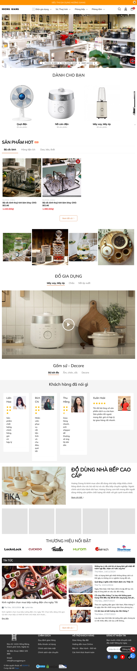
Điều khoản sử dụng (47, 644)
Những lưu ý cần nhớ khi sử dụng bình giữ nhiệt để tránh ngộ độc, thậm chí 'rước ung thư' (115, 567)
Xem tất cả (68, 218)
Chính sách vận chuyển (48, 652)
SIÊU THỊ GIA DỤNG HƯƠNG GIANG (68, 2)
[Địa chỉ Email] (120, 649)
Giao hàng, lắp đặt (80, 640)
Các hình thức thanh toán (83, 652)
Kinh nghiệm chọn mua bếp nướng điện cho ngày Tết (30, 602)
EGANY (25, 665)
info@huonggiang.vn (16, 660)
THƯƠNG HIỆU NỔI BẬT (68, 540)
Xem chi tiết (77, 497)
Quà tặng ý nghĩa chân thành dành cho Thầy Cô (114, 582)
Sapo (17, 668)
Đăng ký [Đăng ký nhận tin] (126, 649)
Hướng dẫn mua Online (82, 644)
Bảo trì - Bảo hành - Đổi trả (84, 648)
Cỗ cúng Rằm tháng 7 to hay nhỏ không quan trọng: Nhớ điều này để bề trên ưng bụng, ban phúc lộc (115, 596)
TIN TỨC (8, 560)
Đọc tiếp (5, 618)
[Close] (134, 2)
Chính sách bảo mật (47, 648)
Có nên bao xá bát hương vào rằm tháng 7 (112, 611)
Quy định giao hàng (47, 640)
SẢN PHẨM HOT (17, 142)
